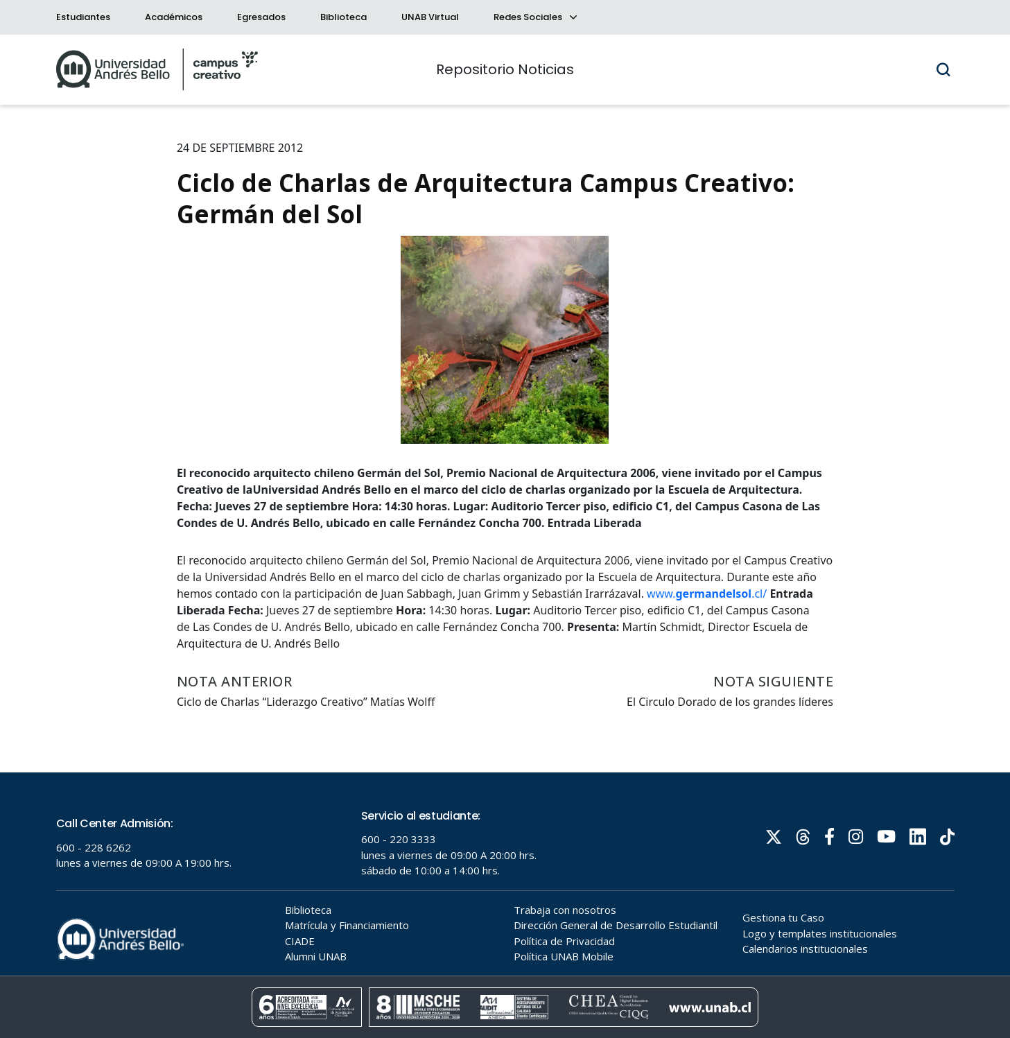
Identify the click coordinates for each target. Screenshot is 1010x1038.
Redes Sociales (534, 17)
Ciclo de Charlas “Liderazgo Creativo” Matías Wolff (306, 701)
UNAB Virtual (430, 17)
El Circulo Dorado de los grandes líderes (730, 701)
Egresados (261, 17)
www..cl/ (707, 593)
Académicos (173, 17)
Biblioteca (343, 17)
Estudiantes (83, 17)
